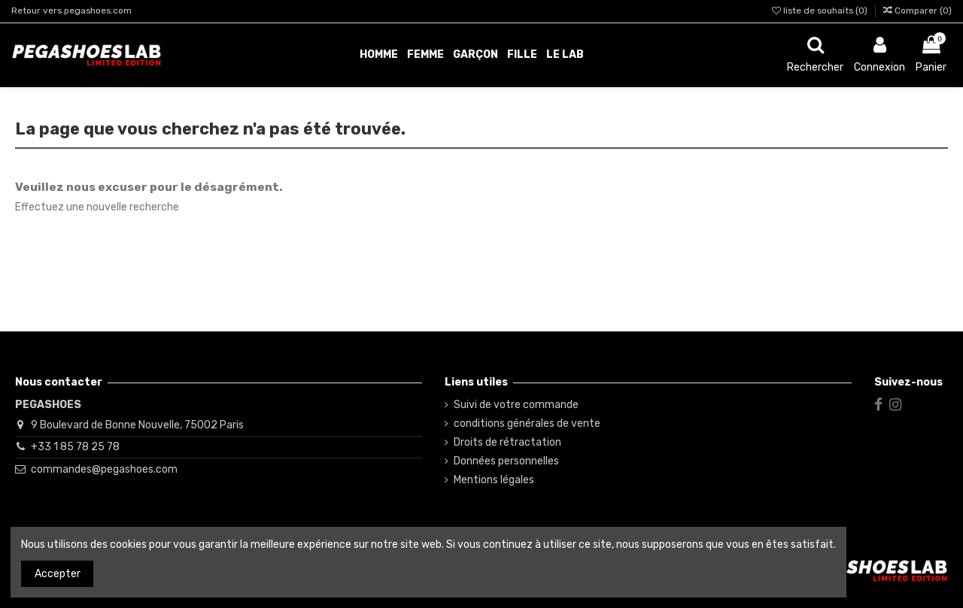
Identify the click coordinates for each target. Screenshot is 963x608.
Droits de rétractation (507, 442)
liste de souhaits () (821, 10)
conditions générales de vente (527, 423)
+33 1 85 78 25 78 (75, 446)
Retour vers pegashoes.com (71, 10)
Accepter (58, 573)
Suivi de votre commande (516, 404)
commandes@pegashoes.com (104, 469)
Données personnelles (506, 461)
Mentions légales (494, 479)
